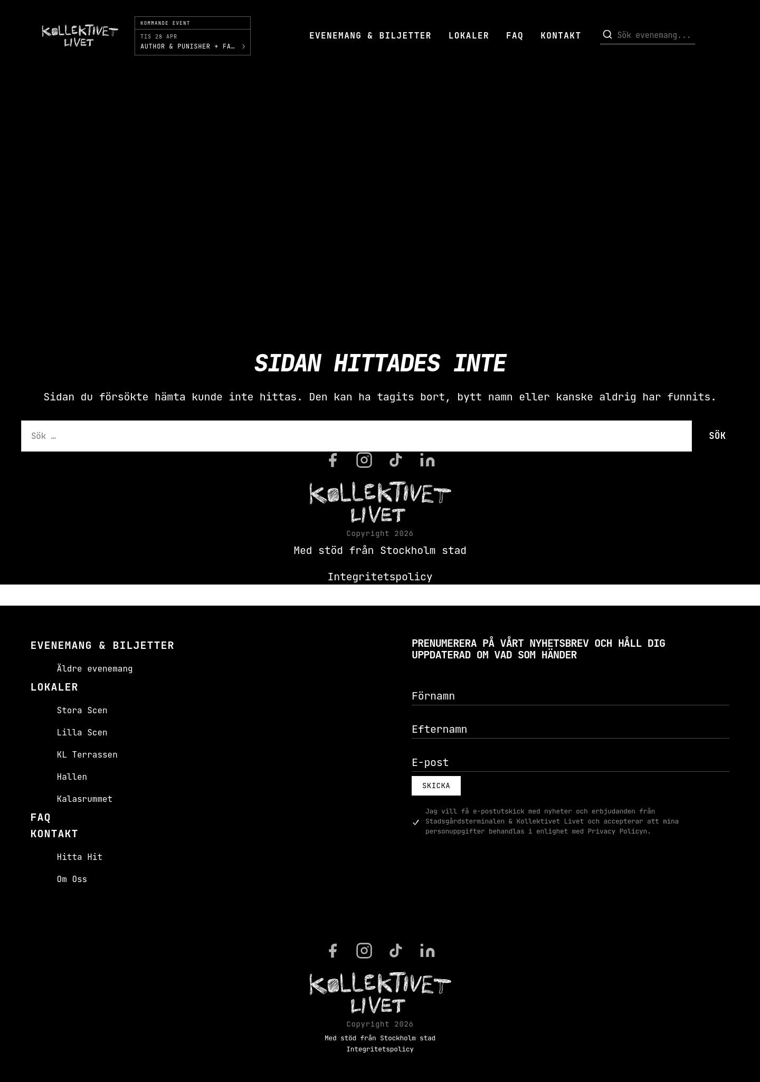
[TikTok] (395, 460)
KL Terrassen (87, 754)
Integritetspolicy (380, 576)
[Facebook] (332, 460)
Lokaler (469, 35)
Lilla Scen (82, 732)
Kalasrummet (85, 799)
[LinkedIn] (427, 460)
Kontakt (560, 35)
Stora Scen (82, 710)
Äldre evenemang (95, 668)
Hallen (72, 776)
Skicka (436, 785)
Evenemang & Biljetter (370, 35)
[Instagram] (364, 460)
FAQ (515, 35)
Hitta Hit (79, 857)
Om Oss (72, 879)
